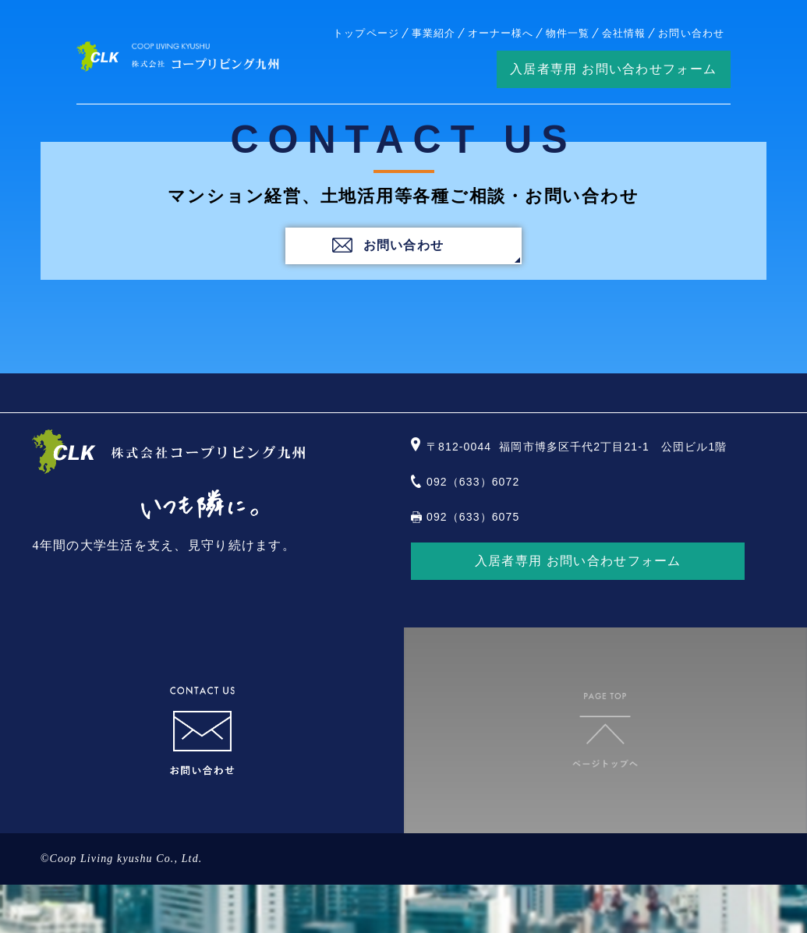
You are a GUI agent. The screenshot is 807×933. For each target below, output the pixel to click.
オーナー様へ (500, 33)
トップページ (365, 33)
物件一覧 (567, 33)
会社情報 (624, 33)
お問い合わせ (691, 33)
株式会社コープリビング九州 (177, 56)
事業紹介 (433, 33)
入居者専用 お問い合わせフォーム (613, 69)
